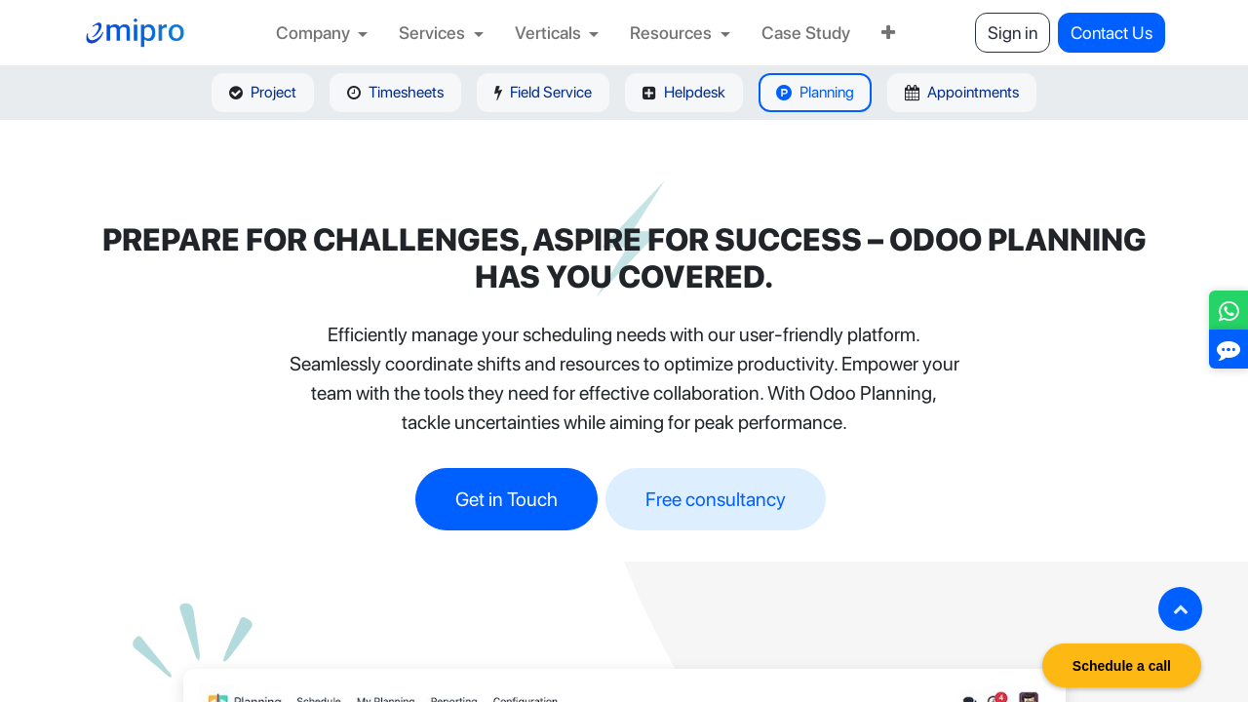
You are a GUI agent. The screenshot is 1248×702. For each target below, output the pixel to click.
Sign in (1012, 32)
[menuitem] (322, 33)
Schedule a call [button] (1121, 666)
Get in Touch (506, 499)
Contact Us (1111, 32)
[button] (1180, 609)
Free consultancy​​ (715, 499)
